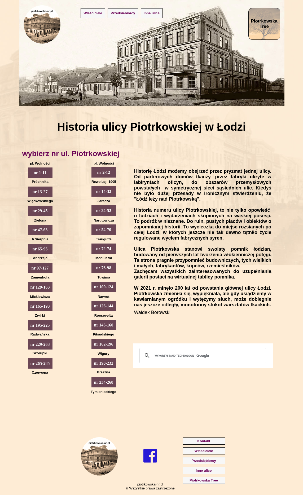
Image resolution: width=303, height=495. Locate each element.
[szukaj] (202, 355)
